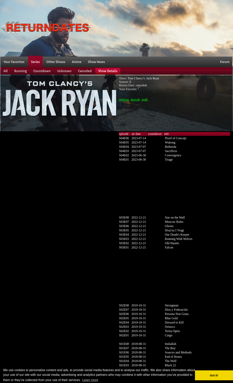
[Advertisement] (192, 28)
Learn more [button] (90, 380)
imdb (144, 99)
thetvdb (135, 99)
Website (124, 99)
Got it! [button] (214, 375)
